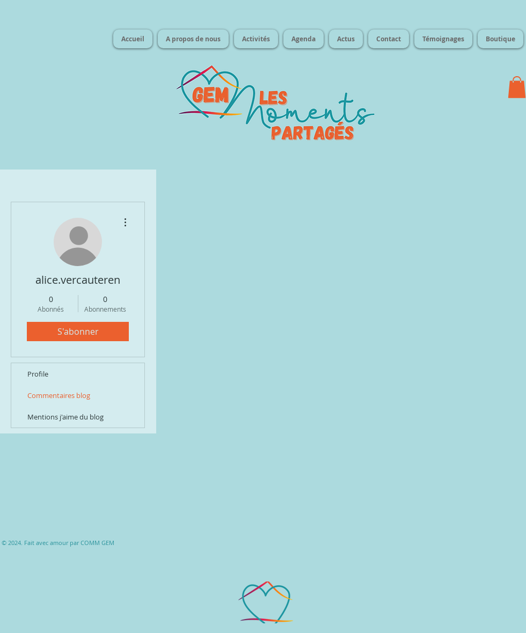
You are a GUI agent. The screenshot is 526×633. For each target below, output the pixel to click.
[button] (517, 87)
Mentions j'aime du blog (65, 417)
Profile (37, 374)
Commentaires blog (58, 395)
